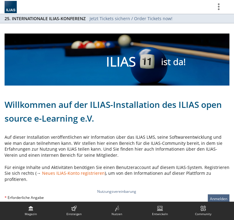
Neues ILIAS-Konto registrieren (73, 173)
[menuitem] (31, 211)
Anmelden (218, 198)
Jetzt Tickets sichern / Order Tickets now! (131, 18)
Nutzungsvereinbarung (116, 191)
